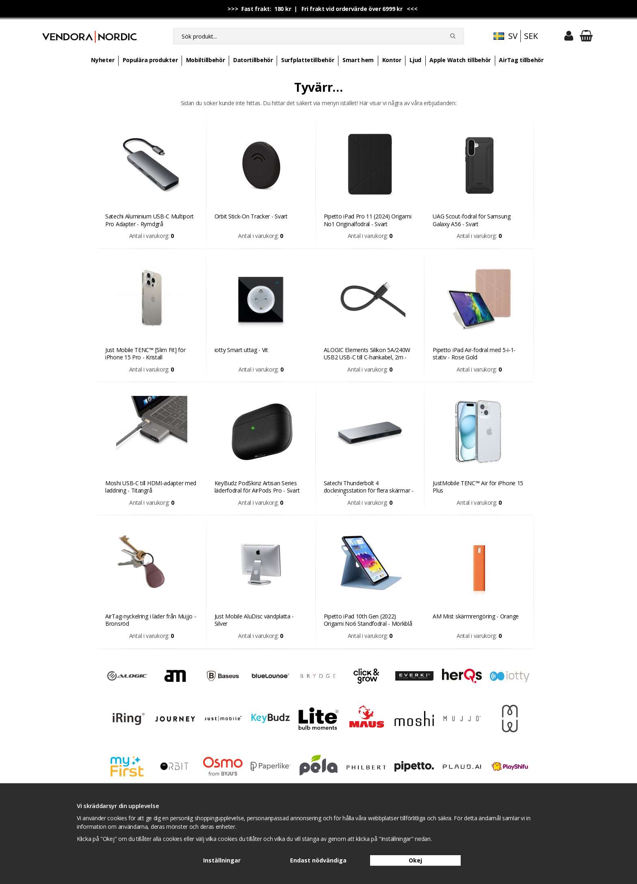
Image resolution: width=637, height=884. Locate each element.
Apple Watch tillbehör (460, 60)
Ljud (415, 60)
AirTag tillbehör (521, 60)
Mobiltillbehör (205, 60)
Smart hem (358, 60)
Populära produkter (150, 60)
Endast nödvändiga (318, 860)
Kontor (391, 60)
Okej (415, 860)
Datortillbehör (253, 60)
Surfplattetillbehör (307, 60)
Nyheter (102, 60)
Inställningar (221, 860)
